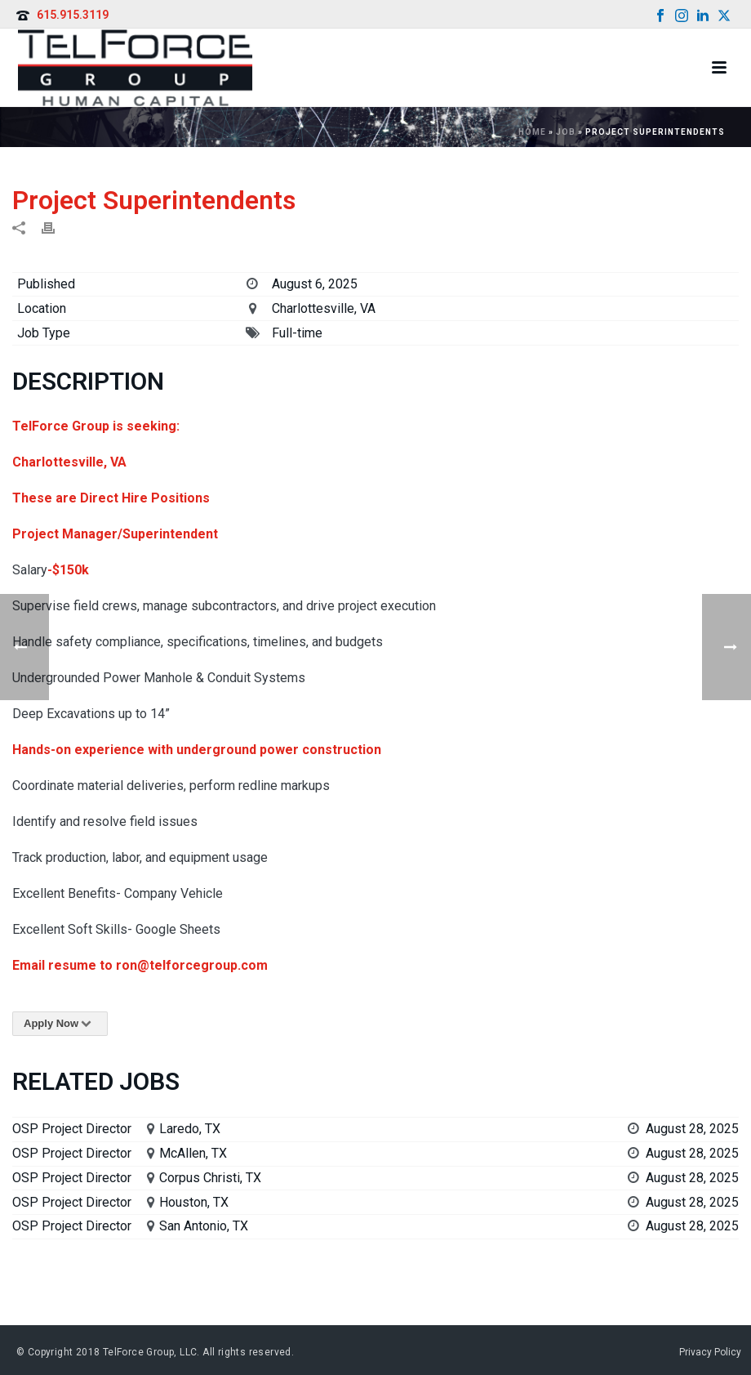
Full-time (297, 333)
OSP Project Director (71, 1128)
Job (565, 131)
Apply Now (60, 1023)
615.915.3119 (73, 14)
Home (532, 131)
